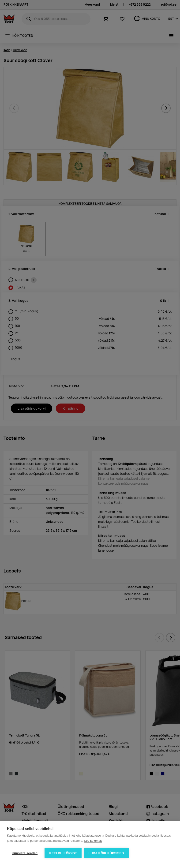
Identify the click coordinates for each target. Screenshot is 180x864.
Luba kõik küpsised (106, 853)
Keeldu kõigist (63, 853)
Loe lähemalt (92, 840)
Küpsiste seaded (25, 853)
